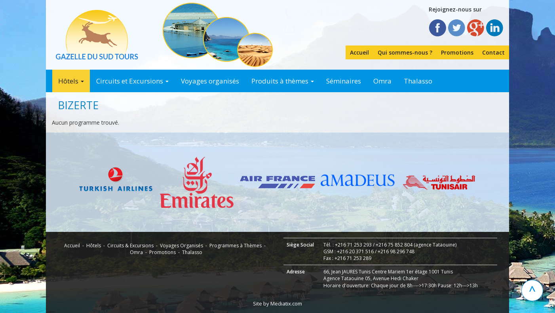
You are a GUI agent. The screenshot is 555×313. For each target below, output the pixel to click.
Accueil (359, 52)
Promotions (457, 52)
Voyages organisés (210, 80)
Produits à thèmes (282, 80)
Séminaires (343, 80)
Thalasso (418, 80)
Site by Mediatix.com (277, 303)
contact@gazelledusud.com (340, 28)
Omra (382, 80)
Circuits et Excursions (132, 80)
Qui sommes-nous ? (405, 52)
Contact (493, 52)
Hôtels (71, 80)
